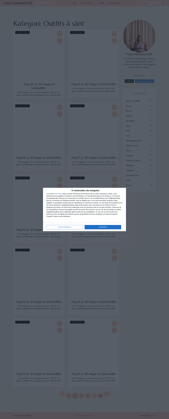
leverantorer (58, 193)
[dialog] (84, 209)
